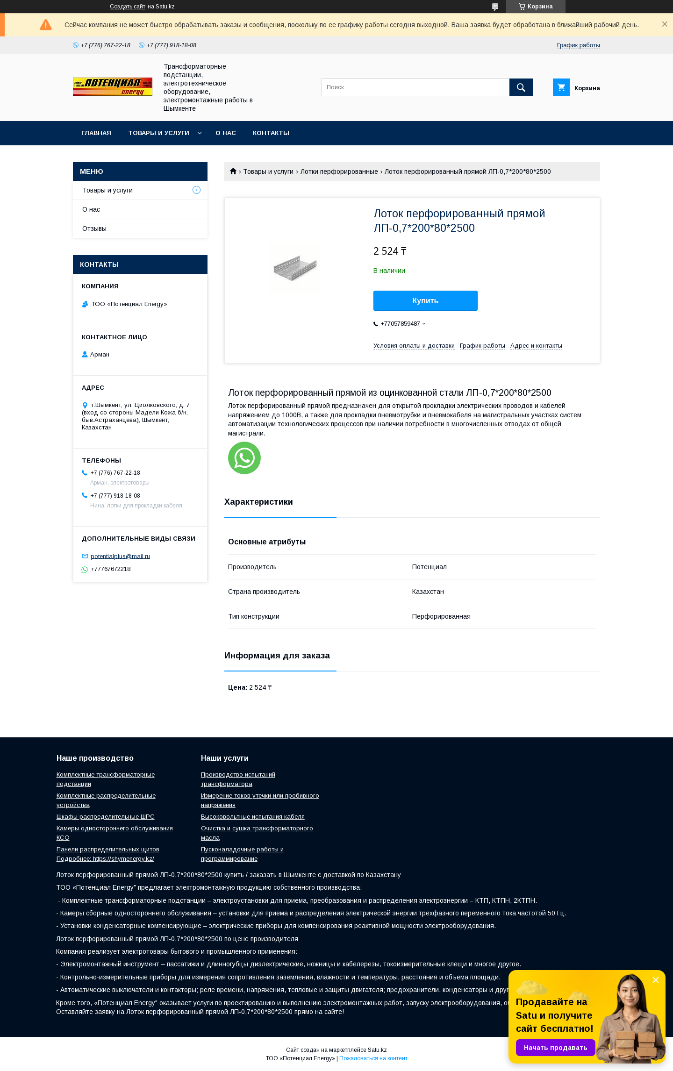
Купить (426, 301)
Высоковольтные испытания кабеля (253, 816)
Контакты (271, 132)
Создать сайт (127, 6)
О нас (225, 132)
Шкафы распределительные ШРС (106, 816)
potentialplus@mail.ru (120, 555)
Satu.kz (377, 1050)
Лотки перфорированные (339, 171)
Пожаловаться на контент (373, 1058)
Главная (96, 132)
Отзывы (94, 228)
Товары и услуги (158, 132)
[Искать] (521, 87)
